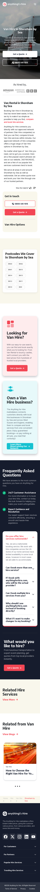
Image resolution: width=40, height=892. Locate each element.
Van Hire (9, 767)
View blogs (10, 734)
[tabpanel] (20, 761)
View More (10, 699)
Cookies (32, 889)
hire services (18, 122)
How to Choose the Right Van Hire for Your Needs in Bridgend (20, 772)
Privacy (23, 889)
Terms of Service (11, 889)
